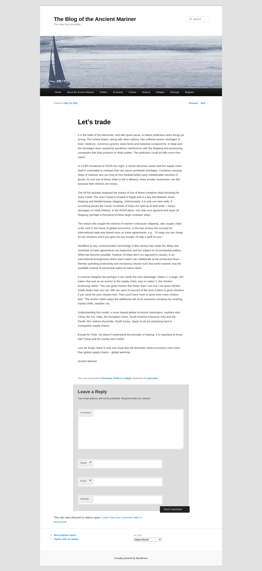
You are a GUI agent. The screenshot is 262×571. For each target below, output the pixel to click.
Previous (192, 103)
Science (146, 92)
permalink (152, 378)
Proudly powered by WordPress (130, 558)
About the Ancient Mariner (80, 92)
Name (85, 463)
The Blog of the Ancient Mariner (95, 19)
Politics (103, 92)
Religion (160, 92)
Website (84, 498)
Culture (132, 92)
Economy (118, 92)
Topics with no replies (66, 539)
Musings (174, 92)
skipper (128, 378)
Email (85, 481)
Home (58, 92)
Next (204, 103)
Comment (85, 412)
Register (189, 92)
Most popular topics (65, 535)
